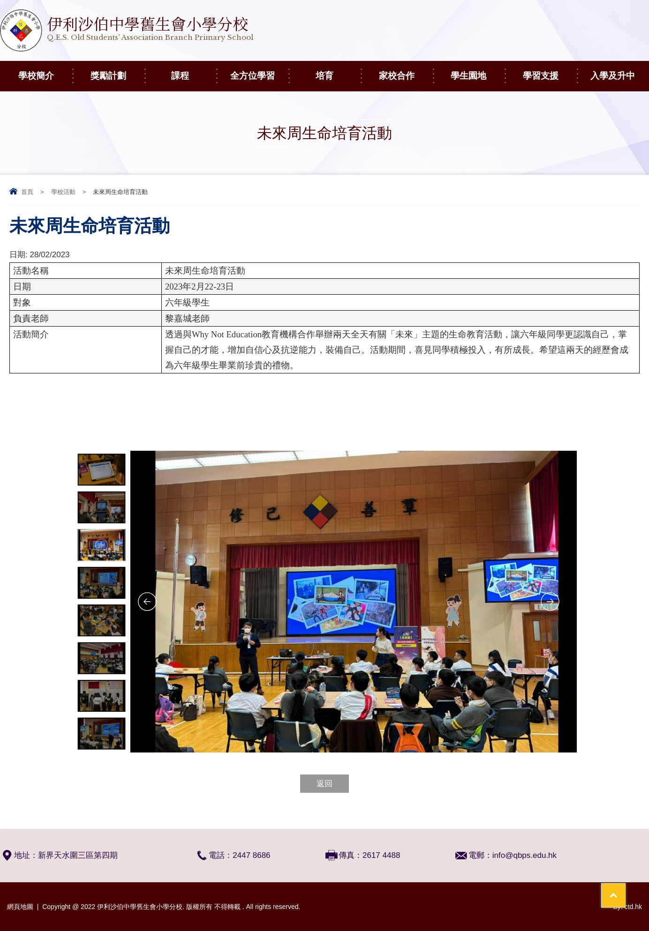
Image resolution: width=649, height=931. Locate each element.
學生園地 (478, 71)
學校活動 (63, 191)
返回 (324, 783)
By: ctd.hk (627, 906)
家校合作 (406, 71)
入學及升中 (619, 71)
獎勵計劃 (117, 71)
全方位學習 (259, 71)
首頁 (27, 191)
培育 (338, 71)
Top (625, 889)
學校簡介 (45, 71)
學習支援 (550, 71)
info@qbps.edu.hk (524, 855)
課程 (193, 71)
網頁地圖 (20, 906)
